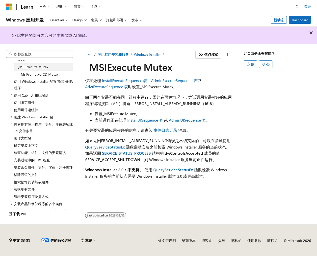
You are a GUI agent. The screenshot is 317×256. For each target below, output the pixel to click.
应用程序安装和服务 (113, 54)
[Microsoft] (9, 6)
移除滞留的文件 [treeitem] (26, 174)
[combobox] (39, 54)
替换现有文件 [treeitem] (24, 189)
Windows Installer (147, 54)
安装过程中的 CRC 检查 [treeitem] (32, 160)
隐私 (234, 240)
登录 (307, 6)
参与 (221, 240)
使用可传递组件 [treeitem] (26, 109)
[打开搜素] (297, 6)
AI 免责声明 (167, 240)
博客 (205, 240)
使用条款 (254, 240)
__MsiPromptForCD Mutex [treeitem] (38, 74)
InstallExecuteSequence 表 (124, 80)
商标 (270, 240)
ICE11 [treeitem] (21, 59)
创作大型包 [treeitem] (22, 138)
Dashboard (300, 20)
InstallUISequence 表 (145, 120)
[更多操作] (227, 55)
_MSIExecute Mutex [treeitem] (33, 66)
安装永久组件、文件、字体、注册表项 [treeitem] (43, 167)
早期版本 (189, 240)
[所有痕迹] (89, 55)
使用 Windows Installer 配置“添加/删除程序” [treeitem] (43, 84)
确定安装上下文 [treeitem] (26, 145)
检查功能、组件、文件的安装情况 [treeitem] (40, 152)
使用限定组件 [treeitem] (24, 102)
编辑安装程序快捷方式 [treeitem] (31, 196)
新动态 (279, 20)
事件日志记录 (165, 130)
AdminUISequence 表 (187, 120)
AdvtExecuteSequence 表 (106, 86)
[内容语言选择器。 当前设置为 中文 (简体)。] (19, 240)
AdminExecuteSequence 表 (174, 80)
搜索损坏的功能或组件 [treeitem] (31, 182)
